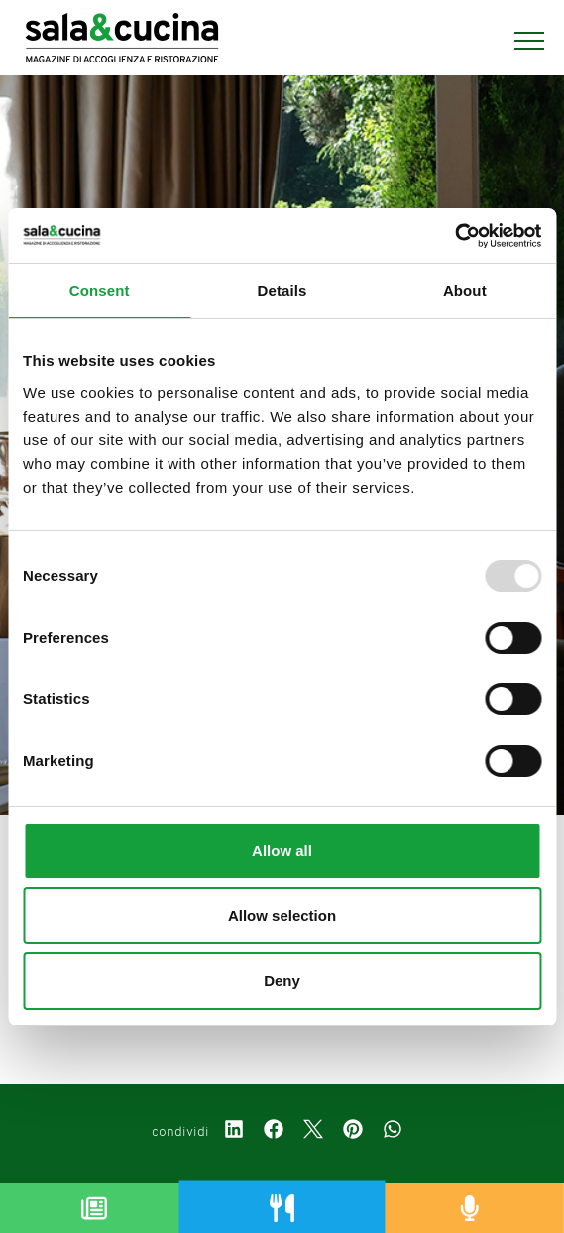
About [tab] (465, 290)
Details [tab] (282, 290)
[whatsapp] (392, 1132)
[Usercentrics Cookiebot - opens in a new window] (454, 236)
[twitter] (313, 1132)
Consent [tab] (99, 290)
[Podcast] (470, 1208)
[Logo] (122, 40)
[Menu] (519, 41)
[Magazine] (94, 1208)
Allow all (282, 850)
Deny (282, 980)
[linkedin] (234, 1132)
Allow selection (282, 915)
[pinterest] (353, 1132)
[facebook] (273, 1132)
